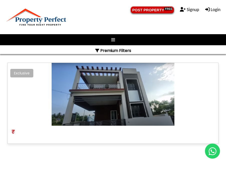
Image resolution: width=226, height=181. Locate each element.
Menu (113, 39)
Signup (189, 9)
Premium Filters (113, 51)
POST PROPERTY (152, 9)
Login (212, 9)
